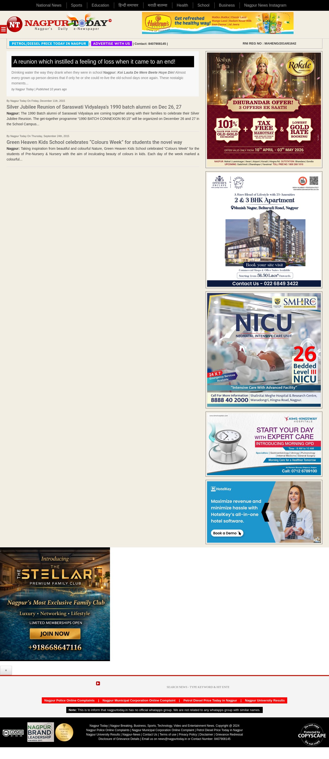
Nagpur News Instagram (265, 5)
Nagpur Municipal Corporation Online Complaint (139, 700)
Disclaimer (206, 734)
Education (100, 5)
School (203, 5)
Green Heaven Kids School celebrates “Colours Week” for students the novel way (94, 142)
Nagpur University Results (265, 700)
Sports (76, 5)
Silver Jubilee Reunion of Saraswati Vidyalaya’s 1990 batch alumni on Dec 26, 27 (94, 107)
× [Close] (6, 670)
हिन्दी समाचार (128, 5)
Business (227, 5)
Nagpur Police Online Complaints (69, 700)
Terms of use (168, 734)
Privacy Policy (188, 734)
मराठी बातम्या (157, 5)
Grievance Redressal (229, 734)
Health (182, 5)
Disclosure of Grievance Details (119, 739)
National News (48, 5)
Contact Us (150, 734)
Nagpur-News (131, 734)
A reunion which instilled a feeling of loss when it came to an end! (94, 61)
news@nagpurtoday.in (172, 739)
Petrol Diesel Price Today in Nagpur (210, 700)
